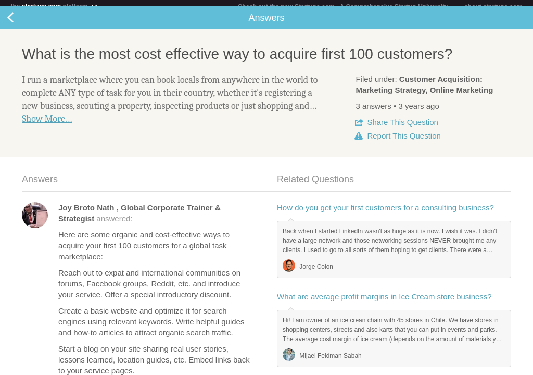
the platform (54, 6)
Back (21, 23)
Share (402, 128)
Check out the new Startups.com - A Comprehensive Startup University (343, 6)
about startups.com (493, 6)
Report (403, 142)
